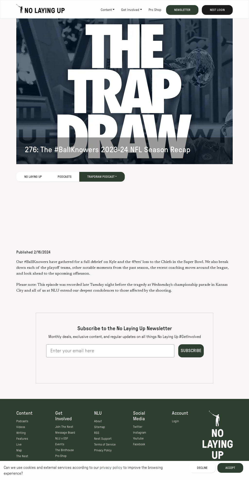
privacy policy (111, 468)
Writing (21, 432)
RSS (96, 432)
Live (19, 444)
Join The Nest (64, 426)
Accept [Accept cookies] (230, 467)
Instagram (139, 432)
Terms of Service (105, 444)
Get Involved (130, 10)
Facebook (139, 444)
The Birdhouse (64, 450)
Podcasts (64, 176)
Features (22, 438)
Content (106, 10)
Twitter (137, 426)
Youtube (138, 438)
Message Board (65, 432)
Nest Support (103, 438)
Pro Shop (155, 10)
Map (19, 450)
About (98, 421)
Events (59, 444)
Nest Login (217, 9)
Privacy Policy (103, 450)
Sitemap (99, 427)
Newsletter (182, 9)
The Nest (22, 456)
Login (175, 421)
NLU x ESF (61, 438)
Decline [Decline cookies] (202, 467)
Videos (20, 427)
